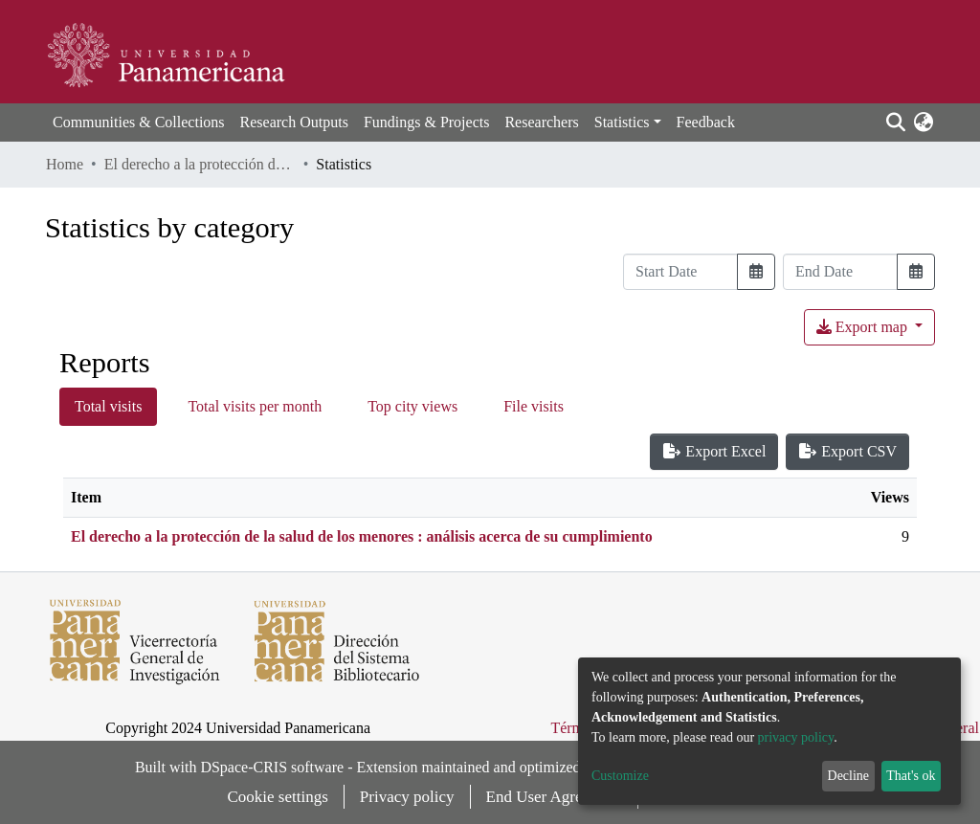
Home (64, 164)
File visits (533, 406)
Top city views (412, 406)
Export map (863, 327)
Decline (849, 775)
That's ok (910, 775)
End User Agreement (554, 797)
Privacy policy (407, 797)
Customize (620, 775)
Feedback (706, 122)
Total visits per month (255, 406)
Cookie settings (278, 797)
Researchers (541, 122)
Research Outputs (294, 122)
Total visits (108, 406)
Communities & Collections (139, 122)
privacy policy (796, 737)
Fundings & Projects (427, 122)
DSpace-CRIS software (272, 767)
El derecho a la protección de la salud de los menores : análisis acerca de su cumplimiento (200, 164)
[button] (923, 122)
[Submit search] (895, 122)
